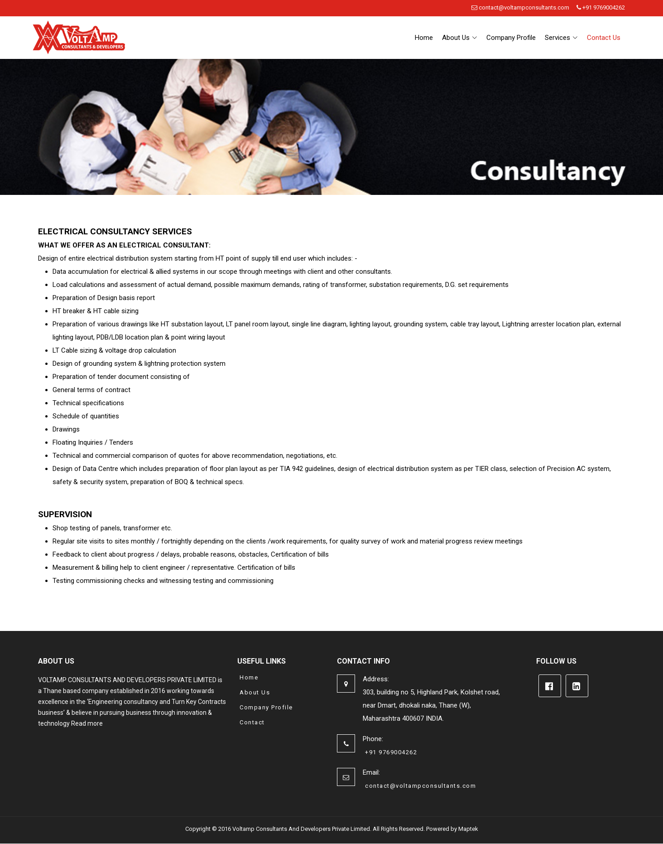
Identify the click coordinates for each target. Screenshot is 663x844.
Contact (252, 722)
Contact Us (603, 38)
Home (424, 38)
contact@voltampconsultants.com (520, 7)
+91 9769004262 (601, 7)
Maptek (468, 828)
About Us (255, 692)
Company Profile (511, 38)
